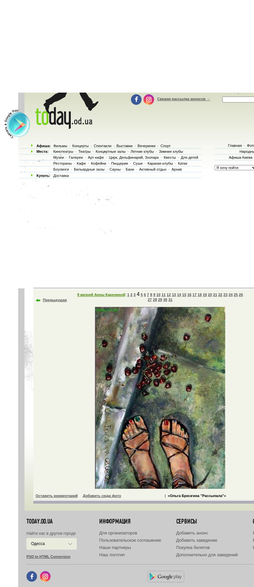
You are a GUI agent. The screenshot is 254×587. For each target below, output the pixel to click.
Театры (84, 151)
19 (205, 295)
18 (200, 295)
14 (179, 295)
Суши (137, 163)
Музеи (58, 157)
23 (226, 295)
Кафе (81, 163)
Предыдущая (55, 300)
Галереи (76, 157)
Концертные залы (110, 151)
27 (150, 300)
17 (194, 295)
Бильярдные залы (89, 169)
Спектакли (102, 146)
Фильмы (60, 146)
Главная (235, 145)
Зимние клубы (171, 151)
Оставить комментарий (57, 496)
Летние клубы (142, 151)
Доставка (61, 176)
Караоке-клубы (160, 163)
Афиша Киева (240, 157)
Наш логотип (112, 554)
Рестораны (62, 163)
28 (155, 300)
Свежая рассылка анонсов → (183, 99)
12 (169, 295)
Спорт (165, 146)
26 (241, 295)
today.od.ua (39, 521)
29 (160, 300)
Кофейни (98, 163)
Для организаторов (118, 532)
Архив (177, 169)
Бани (130, 169)
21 (215, 295)
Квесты (170, 157)
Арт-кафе (96, 157)
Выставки (124, 146)
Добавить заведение (196, 540)
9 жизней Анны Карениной (101, 295)
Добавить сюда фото (102, 496)
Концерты (80, 146)
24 (231, 295)
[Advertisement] (136, 231)
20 (210, 295)
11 (163, 295)
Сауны (115, 169)
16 (189, 295)
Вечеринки (146, 146)
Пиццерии (119, 163)
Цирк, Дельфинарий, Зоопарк (133, 157)
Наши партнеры (115, 547)
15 (184, 295)
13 (174, 295)
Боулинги (61, 169)
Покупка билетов (193, 547)
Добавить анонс (192, 532)
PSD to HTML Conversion (48, 557)
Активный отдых (153, 169)
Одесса (38, 543)
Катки (182, 163)
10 (158, 295)
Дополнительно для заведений (207, 554)
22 (220, 295)
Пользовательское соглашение (130, 540)
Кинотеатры (63, 151)
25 (236, 295)
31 (170, 300)
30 (165, 300)
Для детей (189, 157)
